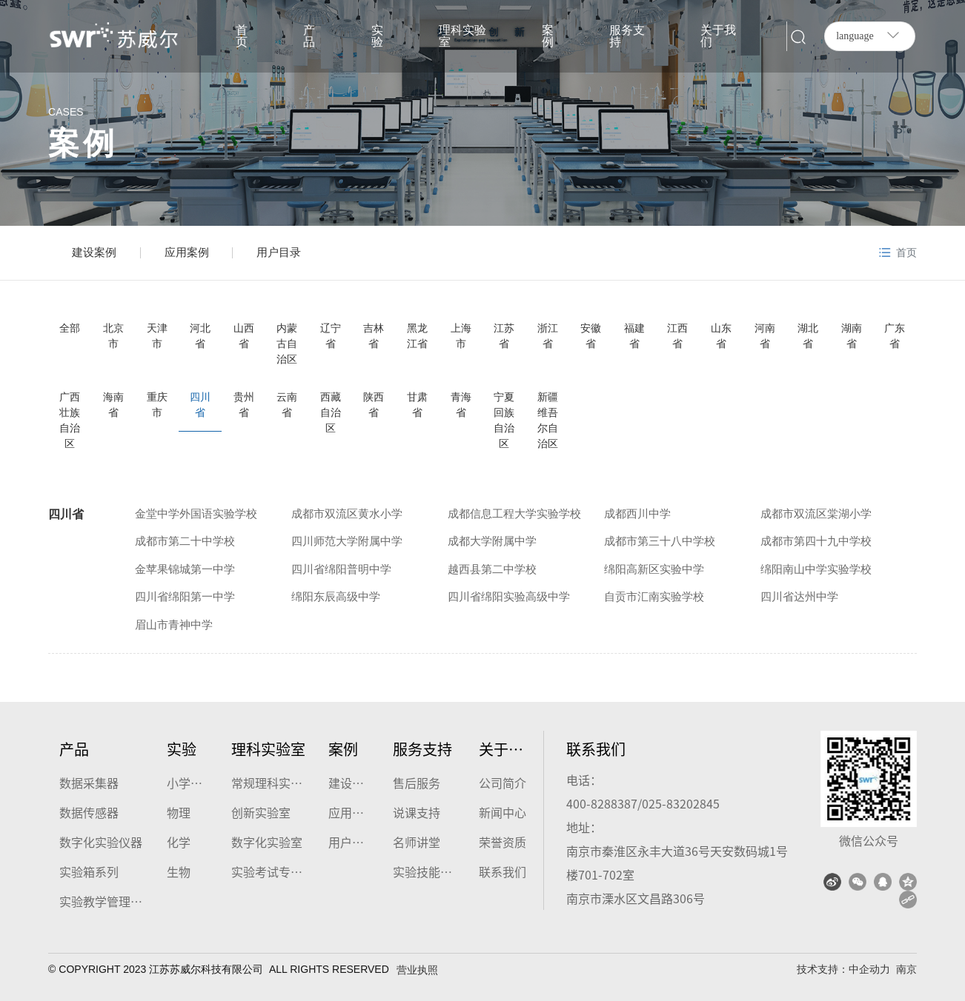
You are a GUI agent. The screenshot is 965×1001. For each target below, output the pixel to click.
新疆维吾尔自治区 (547, 420)
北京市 (113, 335)
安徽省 (590, 335)
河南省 (765, 335)
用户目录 (278, 252)
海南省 (113, 404)
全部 (69, 328)
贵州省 (243, 404)
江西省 (677, 335)
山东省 (721, 335)
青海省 (461, 404)
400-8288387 (601, 803)
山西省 (243, 335)
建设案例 (94, 252)
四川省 (200, 404)
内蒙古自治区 (286, 343)
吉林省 (373, 335)
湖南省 (851, 335)
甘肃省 (417, 404)
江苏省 (504, 335)
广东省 (894, 335)
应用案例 (187, 252)
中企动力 (869, 969)
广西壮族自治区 (69, 420)
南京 (906, 969)
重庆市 (157, 404)
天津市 (157, 335)
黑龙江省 (417, 335)
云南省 (286, 404)
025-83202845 (681, 803)
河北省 (200, 335)
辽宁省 (330, 335)
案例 (83, 143)
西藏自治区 (330, 412)
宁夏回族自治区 (504, 420)
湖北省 (807, 335)
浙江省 (547, 335)
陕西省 (373, 404)
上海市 (461, 335)
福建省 (634, 335)
